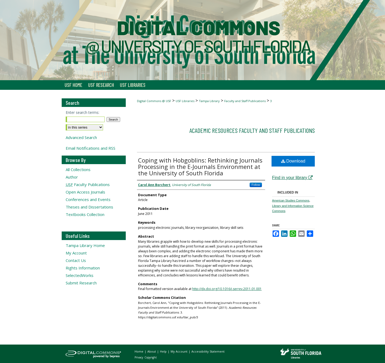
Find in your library (292, 177)
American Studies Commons (290, 200)
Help (163, 351)
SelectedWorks (79, 275)
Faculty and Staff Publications (245, 101)
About (152, 351)
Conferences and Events (88, 199)
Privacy (139, 357)
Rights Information (83, 268)
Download (293, 161)
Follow (256, 184)
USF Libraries (185, 101)
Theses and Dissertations (89, 207)
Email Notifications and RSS (90, 148)
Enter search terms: (82, 112)
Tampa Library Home (85, 245)
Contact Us (76, 260)
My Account (76, 253)
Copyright (150, 357)
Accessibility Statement (208, 351)
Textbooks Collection (85, 214)
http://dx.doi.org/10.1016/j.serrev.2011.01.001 (227, 289)
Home (139, 351)
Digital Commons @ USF (154, 101)
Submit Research (81, 282)
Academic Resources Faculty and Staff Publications (252, 130)
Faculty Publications (88, 184)
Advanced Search (81, 137)
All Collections (78, 169)
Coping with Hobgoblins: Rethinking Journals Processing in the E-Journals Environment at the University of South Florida (200, 166)
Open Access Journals (85, 192)
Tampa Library (209, 101)
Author (72, 177)
